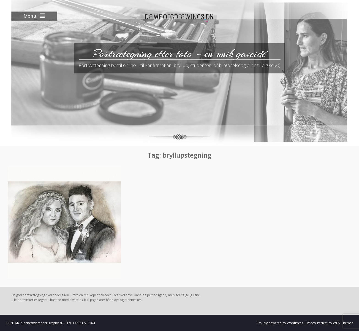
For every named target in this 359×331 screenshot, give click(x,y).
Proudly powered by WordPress (279, 323)
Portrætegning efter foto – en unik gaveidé (179, 53)
